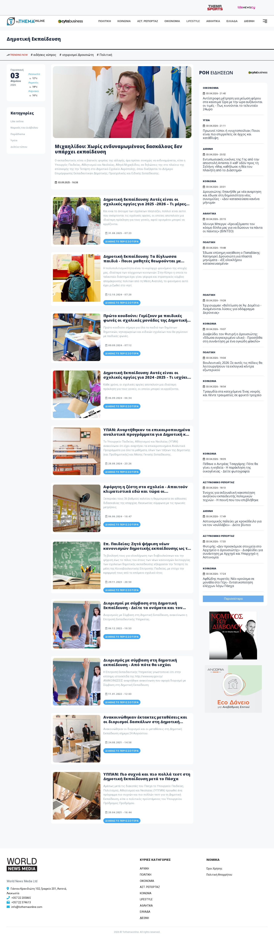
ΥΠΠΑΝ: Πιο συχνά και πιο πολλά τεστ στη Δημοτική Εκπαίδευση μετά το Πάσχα (146, 776)
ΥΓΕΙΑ (206, 120)
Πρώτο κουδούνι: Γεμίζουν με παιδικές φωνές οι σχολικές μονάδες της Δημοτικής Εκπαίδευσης (146, 320)
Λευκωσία (34, 74)
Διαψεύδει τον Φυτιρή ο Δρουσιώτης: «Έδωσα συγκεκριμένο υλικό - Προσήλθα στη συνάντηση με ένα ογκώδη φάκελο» (232, 337)
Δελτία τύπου (18, 146)
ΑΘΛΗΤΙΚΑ (213, 21)
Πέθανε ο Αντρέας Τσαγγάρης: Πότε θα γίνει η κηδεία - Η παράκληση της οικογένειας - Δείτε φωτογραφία (230, 467)
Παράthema (17, 134)
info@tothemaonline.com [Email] (26, 906)
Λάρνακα (33, 91)
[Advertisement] (231, 282)
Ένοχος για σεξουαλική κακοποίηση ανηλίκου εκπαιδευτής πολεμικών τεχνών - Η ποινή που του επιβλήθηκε (230, 496)
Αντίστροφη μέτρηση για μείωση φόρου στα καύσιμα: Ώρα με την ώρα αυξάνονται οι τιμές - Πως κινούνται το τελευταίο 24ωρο (232, 103)
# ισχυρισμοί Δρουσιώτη (76, 55)
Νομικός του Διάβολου (24, 127)
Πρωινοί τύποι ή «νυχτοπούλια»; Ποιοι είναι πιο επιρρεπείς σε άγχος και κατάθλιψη (231, 134)
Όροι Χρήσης (214, 868)
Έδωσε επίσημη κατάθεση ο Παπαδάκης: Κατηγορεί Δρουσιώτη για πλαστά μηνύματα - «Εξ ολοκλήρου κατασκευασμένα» (231, 258)
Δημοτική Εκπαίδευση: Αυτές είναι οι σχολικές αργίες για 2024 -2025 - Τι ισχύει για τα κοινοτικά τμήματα (145, 377)
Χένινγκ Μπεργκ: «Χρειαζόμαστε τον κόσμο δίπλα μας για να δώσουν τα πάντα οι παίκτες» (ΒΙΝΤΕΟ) (232, 227)
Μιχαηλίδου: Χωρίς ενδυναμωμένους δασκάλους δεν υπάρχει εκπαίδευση (118, 149)
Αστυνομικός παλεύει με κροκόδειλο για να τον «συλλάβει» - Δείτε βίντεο (232, 523)
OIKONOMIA (147, 880)
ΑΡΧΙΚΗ (144, 868)
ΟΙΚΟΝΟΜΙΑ (172, 21)
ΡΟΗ (216, 72)
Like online (17, 121)
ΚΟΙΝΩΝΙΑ (124, 21)
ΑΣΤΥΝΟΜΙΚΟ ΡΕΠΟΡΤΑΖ (218, 482)
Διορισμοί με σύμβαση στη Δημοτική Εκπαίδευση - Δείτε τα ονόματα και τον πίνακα (142, 608)
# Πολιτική (104, 55)
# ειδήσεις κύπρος (43, 55)
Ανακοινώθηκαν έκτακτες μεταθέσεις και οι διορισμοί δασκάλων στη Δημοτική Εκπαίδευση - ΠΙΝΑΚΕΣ (145, 722)
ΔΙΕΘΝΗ (249, 21)
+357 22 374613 (21, 902)
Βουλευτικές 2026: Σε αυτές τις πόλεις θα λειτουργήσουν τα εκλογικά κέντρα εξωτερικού (232, 366)
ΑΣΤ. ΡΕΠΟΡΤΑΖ (147, 21)
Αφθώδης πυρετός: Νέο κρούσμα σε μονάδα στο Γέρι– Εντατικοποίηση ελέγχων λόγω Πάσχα (228, 582)
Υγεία (13, 140)
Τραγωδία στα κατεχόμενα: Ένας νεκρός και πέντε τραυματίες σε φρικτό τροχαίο (232, 393)
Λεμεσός (33, 82)
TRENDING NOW (17, 54)
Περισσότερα (233, 599)
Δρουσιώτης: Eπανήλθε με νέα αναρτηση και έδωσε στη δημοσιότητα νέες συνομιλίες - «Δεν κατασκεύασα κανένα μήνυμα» (232, 197)
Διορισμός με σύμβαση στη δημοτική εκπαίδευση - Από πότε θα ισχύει (140, 662)
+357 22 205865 (21, 897)
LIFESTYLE (193, 21)
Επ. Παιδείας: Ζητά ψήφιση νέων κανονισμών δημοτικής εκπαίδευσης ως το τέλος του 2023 (146, 548)
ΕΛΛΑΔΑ (231, 21)
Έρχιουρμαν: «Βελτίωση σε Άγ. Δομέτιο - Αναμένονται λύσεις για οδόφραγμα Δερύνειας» (232, 309)
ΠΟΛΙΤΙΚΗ (104, 21)
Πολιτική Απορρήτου (219, 874)
